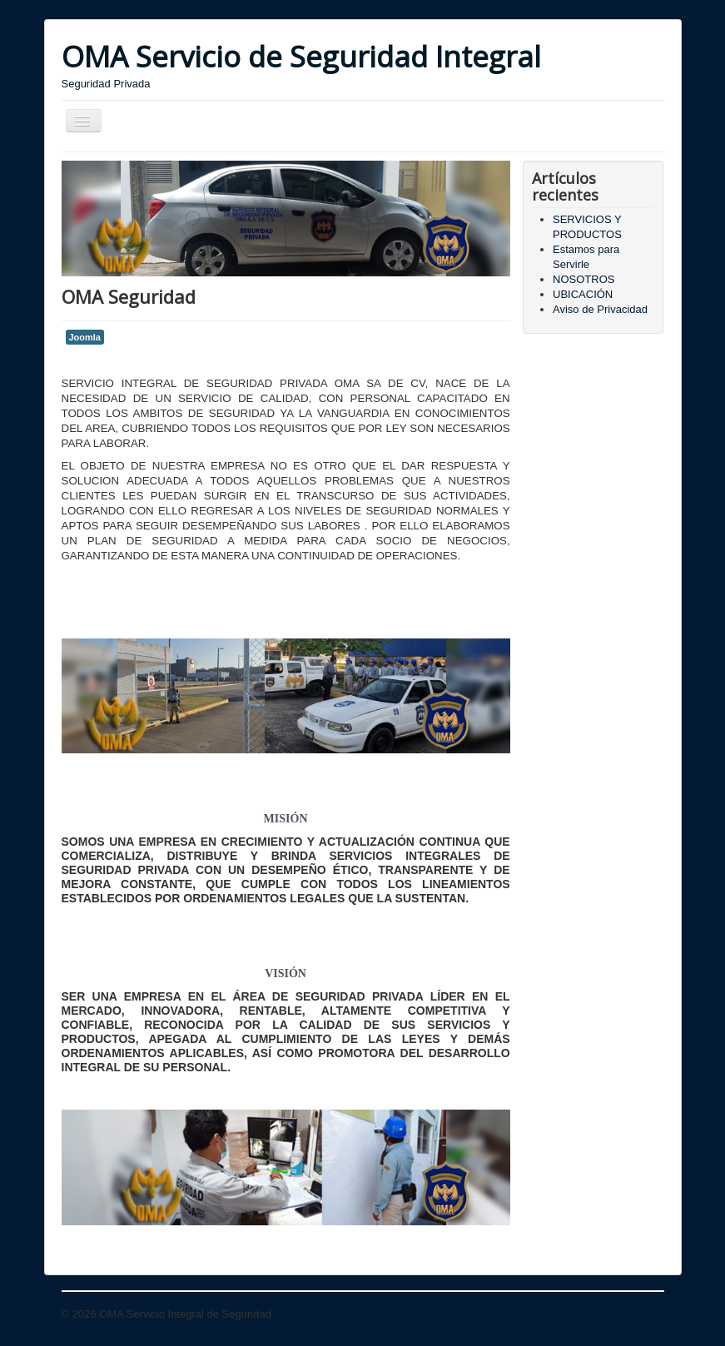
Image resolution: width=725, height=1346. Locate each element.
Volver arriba (633, 1314)
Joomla (85, 337)
